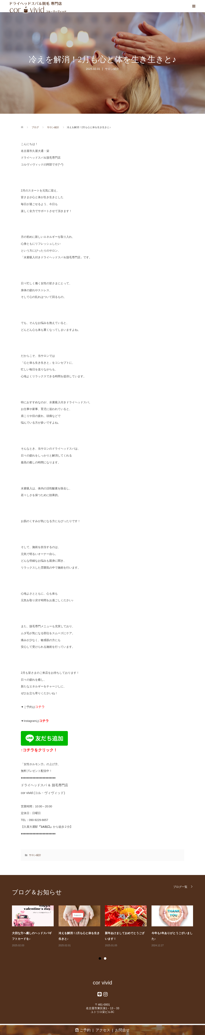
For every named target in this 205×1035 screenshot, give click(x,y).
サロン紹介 (112, 68)
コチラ (40, 706)
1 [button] (100, 958)
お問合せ (122, 1030)
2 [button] (105, 958)
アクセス (103, 1030)
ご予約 (83, 1030)
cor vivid (102, 983)
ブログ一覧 (180, 886)
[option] (105, 926)
